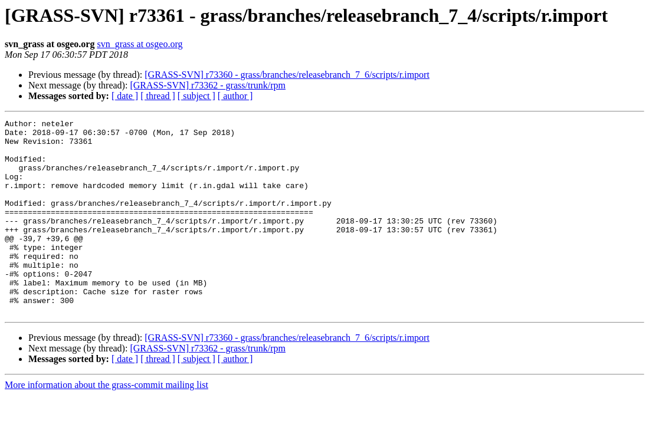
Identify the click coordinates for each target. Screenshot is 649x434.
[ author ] (235, 96)
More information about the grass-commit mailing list (106, 424)
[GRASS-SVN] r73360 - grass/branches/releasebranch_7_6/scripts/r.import (287, 75)
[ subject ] (196, 96)
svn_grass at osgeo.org (139, 44)
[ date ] (125, 96)
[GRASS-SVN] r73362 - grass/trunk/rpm (208, 85)
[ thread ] (157, 96)
